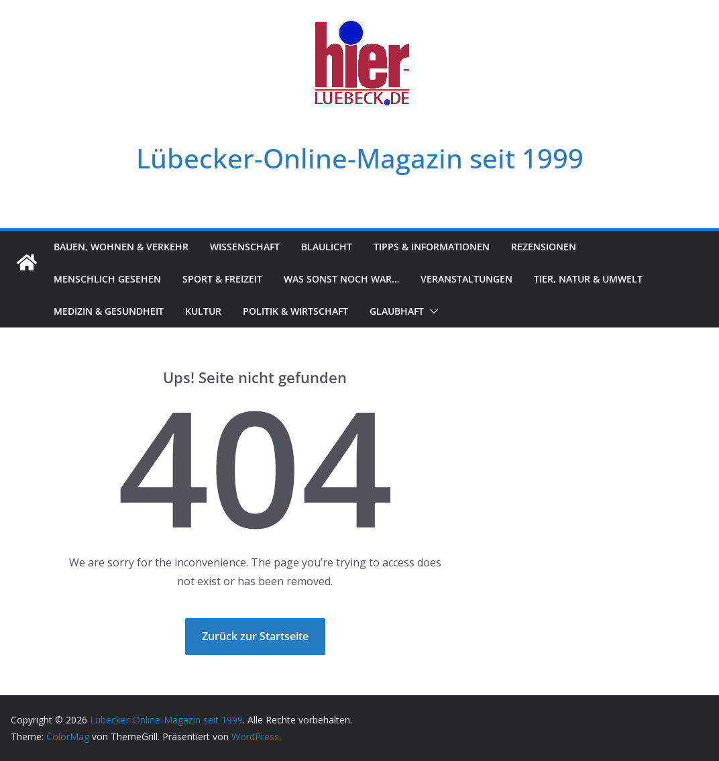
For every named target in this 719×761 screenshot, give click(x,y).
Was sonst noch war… (341, 278)
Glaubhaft (397, 311)
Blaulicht (326, 246)
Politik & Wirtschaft (295, 311)
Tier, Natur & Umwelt (588, 278)
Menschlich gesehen (107, 278)
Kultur (203, 311)
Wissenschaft (245, 246)
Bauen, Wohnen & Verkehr (121, 246)
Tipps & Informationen (432, 246)
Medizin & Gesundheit (109, 311)
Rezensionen (543, 246)
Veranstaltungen (466, 278)
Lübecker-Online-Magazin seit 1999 (360, 158)
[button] (431, 311)
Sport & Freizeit (222, 278)
